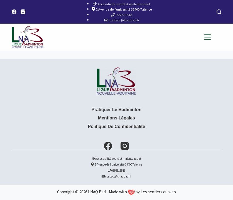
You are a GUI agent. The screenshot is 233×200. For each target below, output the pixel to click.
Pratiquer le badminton (116, 109)
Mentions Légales (116, 118)
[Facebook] (14, 11)
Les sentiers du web (158, 191)
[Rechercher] (219, 11)
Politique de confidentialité (116, 126)
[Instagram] (23, 11)
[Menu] (207, 37)
